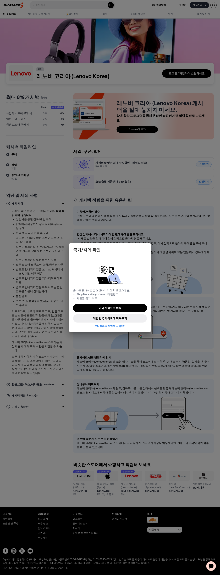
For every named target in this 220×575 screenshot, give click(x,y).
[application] (211, 566)
